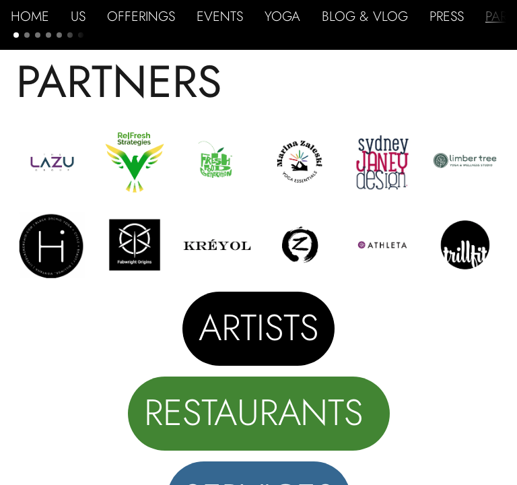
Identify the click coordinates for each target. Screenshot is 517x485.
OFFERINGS (141, 16)
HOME (30, 16)
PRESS (446, 16)
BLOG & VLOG (365, 16)
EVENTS (220, 16)
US (78, 16)
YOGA (282, 16)
